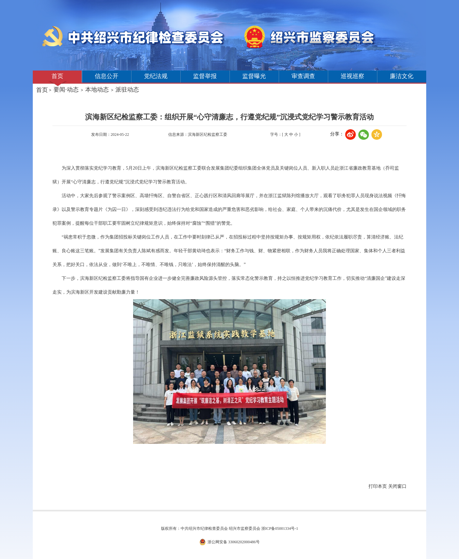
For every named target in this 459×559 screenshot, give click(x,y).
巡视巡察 (352, 76)
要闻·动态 (66, 89)
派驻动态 (127, 89)
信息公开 (106, 76)
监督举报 (205, 76)
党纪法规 (156, 76)
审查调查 (303, 76)
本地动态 (97, 89)
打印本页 (378, 486)
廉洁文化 (401, 76)
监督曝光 (254, 76)
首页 (57, 76)
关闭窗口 (397, 486)
